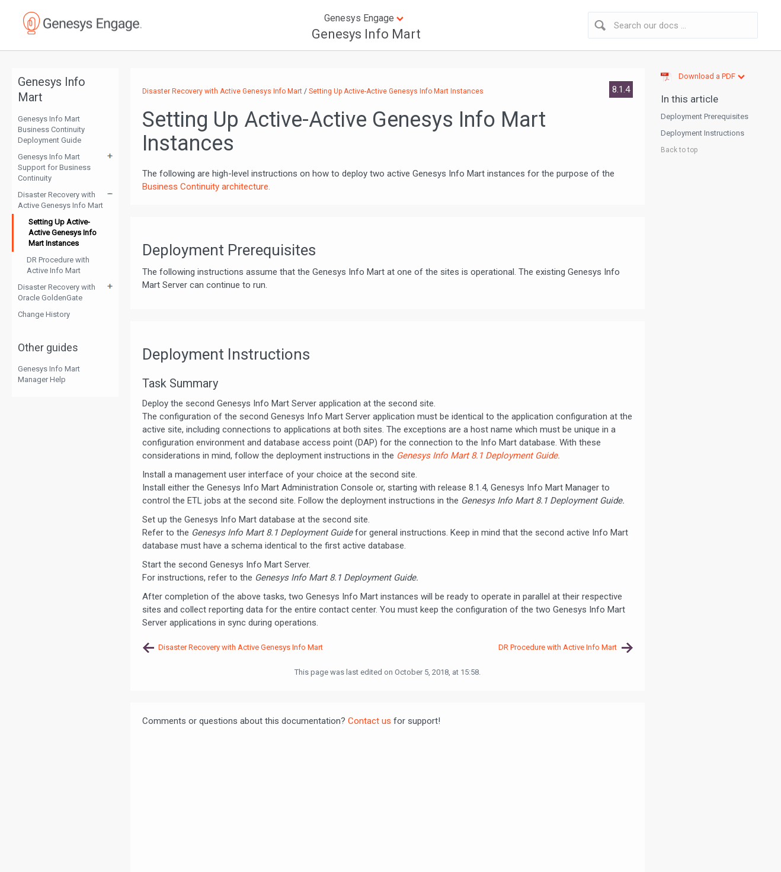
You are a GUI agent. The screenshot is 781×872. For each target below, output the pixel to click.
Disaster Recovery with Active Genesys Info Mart (60, 200)
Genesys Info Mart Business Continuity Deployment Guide (51, 129)
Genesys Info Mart (366, 34)
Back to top (679, 150)
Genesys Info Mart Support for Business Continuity (54, 167)
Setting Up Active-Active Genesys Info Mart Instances (62, 232)
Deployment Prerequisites (704, 116)
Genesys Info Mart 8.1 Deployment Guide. (478, 455)
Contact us (369, 721)
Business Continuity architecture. (206, 186)
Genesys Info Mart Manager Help (49, 374)
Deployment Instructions (702, 133)
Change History (44, 314)
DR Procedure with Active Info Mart (58, 265)
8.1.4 (621, 89)
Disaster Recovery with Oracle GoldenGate (56, 292)
